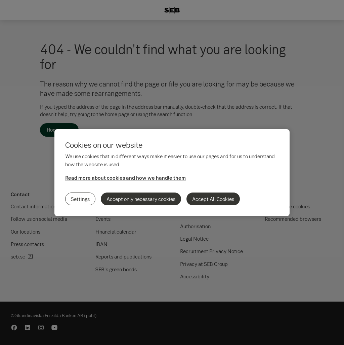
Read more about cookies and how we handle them (125, 177)
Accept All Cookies (213, 199)
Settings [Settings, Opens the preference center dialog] (80, 199)
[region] (172, 172)
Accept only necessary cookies (140, 199)
